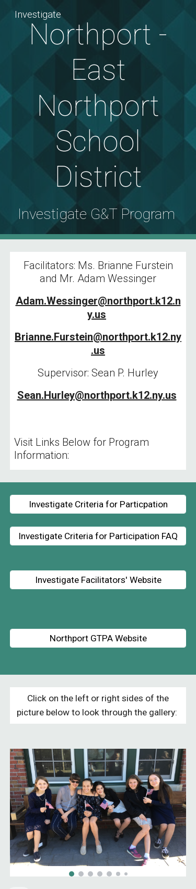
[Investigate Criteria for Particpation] (98, 504)
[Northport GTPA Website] (98, 638)
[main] (98, 120)
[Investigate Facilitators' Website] (98, 580)
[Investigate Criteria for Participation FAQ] (98, 536)
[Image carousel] (98, 812)
